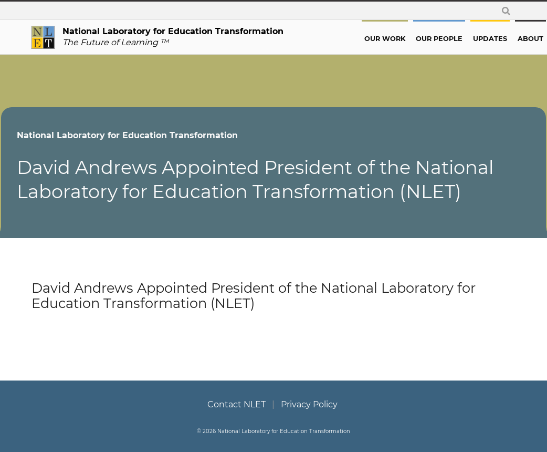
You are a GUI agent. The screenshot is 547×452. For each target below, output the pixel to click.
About (500, 39)
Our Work (354, 39)
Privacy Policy (309, 404)
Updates (460, 39)
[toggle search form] (506, 11)
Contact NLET (236, 404)
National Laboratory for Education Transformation (157, 135)
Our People (408, 39)
